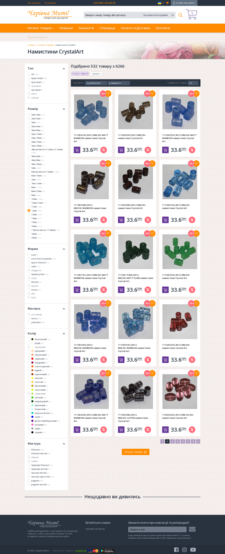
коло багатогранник (43, 258)
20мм (36, 237)
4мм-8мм (37, 160)
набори (35, 97)
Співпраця (107, 28)
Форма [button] (46, 249)
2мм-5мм (37, 118)
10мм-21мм (38, 202)
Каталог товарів (46, 45)
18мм (36, 233)
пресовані (37, 82)
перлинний (38, 347)
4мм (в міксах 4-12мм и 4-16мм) (47, 151)
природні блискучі (41, 465)
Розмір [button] (46, 109)
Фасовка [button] (46, 308)
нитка (36, 318)
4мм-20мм (38, 164)
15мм (36, 222)
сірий (36, 428)
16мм (36, 226)
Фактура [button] (46, 443)
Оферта (69, 550)
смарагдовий (41, 401)
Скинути (96, 73)
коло (35, 254)
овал (35, 266)
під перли (37, 89)
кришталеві (39, 78)
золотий (38, 382)
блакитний (40, 409)
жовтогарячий (42, 366)
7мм (36, 179)
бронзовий (39, 385)
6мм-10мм (38, 175)
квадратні (36, 270)
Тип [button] (46, 68)
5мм (36, 167)
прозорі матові (40, 472)
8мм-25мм (38, 191)
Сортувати (78, 82)
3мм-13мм (38, 134)
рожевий (39, 424)
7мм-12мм (38, 183)
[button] (161, 3)
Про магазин (34, 2)
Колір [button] (46, 333)
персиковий (40, 354)
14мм (36, 218)
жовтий (38, 378)
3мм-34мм (38, 145)
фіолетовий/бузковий (45, 420)
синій (37, 416)
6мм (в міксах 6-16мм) (45, 171)
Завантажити (38, 37)
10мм (37, 199)
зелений (38, 397)
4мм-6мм (37, 156)
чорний (38, 432)
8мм (36, 187)
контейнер (36, 314)
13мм (36, 214)
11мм (36, 206)
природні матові (41, 469)
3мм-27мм (38, 141)
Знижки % (86, 28)
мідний (37, 370)
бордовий (39, 362)
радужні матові (40, 484)
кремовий (39, 351)
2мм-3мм (38, 114)
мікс (33, 293)
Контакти (163, 28)
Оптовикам (50, 2)
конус (34, 278)
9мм (36, 195)
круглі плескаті (40, 262)
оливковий (38, 393)
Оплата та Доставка (135, 28)
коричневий (40, 374)
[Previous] (162, 441)
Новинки (66, 28)
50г (35, 74)
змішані (35, 457)
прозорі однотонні (42, 476)
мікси (34, 93)
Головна (31, 45)
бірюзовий (39, 405)
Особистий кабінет (185, 2)
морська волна (42, 413)
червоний (39, 358)
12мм (36, 210)
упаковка (38, 322)
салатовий (39, 389)
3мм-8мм (37, 130)
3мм (35, 122)
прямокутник (39, 274)
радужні (37, 480)
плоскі (36, 289)
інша (33, 297)
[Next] (198, 441)
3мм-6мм (37, 126)
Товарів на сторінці (177, 82)
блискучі (37, 449)
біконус (36, 281)
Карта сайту (59, 550)
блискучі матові (40, 453)
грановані (36, 86)
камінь (34, 461)
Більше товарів (134, 451)
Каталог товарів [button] (41, 28)
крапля (34, 285)
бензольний (40, 339)
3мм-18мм (38, 137)
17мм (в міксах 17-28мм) (45, 230)
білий (37, 343)
